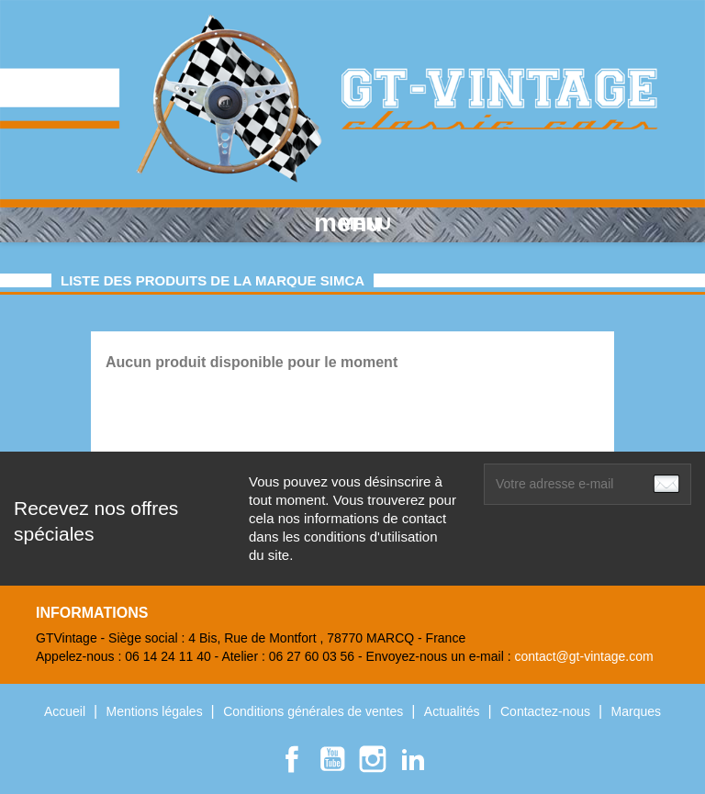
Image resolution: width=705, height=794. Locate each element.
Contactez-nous (547, 711)
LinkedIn (413, 759)
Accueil (66, 711)
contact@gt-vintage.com (583, 656)
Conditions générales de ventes (315, 711)
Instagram (372, 759)
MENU (352, 223)
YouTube (332, 759)
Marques (636, 711)
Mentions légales (156, 711)
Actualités (454, 711)
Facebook (292, 759)
